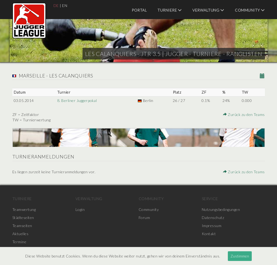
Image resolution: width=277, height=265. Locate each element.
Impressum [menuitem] (212, 225)
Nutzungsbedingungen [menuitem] (221, 209)
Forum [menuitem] (144, 217)
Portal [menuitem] (139, 10)
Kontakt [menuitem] (209, 233)
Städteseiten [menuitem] (23, 217)
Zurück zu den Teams (244, 114)
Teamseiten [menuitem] (22, 225)
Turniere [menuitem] (169, 10)
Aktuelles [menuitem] (20, 233)
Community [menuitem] (250, 10)
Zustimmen (240, 256)
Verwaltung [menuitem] (208, 10)
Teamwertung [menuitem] (24, 209)
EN (64, 5)
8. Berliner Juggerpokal (77, 100)
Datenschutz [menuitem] (213, 217)
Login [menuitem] (80, 209)
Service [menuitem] (210, 198)
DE (56, 5)
